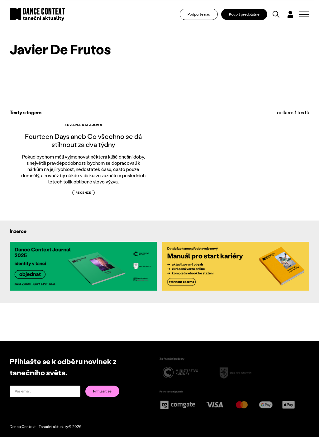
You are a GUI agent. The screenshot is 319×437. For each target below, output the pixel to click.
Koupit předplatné (244, 14)
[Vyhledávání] (276, 14)
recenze (83, 192)
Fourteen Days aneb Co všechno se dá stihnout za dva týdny (83, 140)
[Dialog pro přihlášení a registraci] (290, 14)
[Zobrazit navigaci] (304, 14)
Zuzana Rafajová (83, 125)
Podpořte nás (199, 14)
